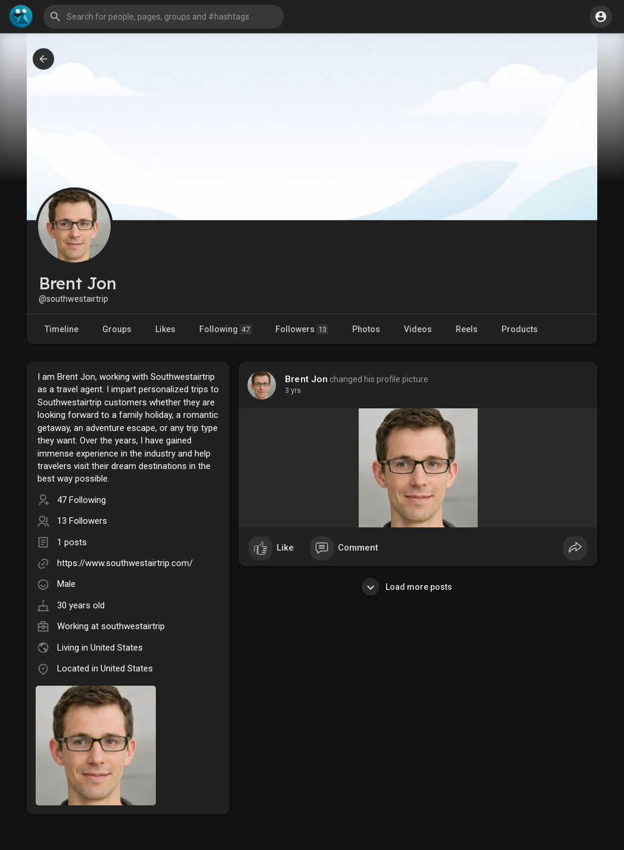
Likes (165, 329)
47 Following (81, 500)
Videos (418, 329)
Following (225, 329)
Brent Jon (306, 379)
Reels (467, 329)
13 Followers (82, 520)
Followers (301, 329)
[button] (163, 17)
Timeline (62, 329)
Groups (116, 329)
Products (519, 329)
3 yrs (293, 390)
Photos (366, 329)
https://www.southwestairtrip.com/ (125, 563)
